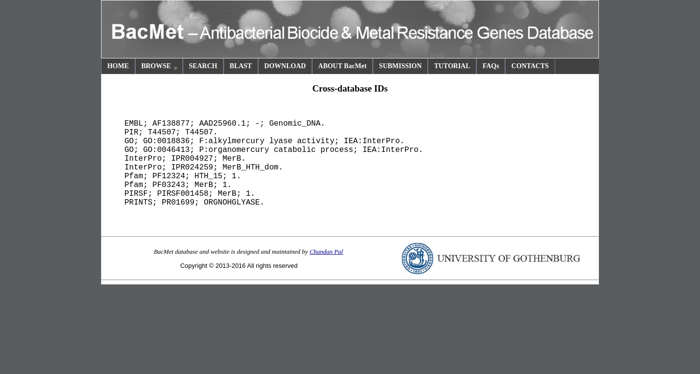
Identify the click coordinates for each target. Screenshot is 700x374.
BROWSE (160, 67)
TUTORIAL (452, 66)
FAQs (491, 66)
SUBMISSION (400, 66)
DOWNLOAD (285, 66)
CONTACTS (530, 66)
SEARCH (203, 66)
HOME (118, 66)
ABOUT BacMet (342, 66)
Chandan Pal (326, 251)
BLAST (240, 66)
